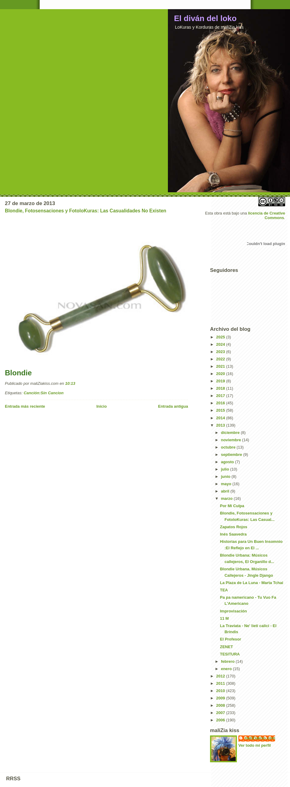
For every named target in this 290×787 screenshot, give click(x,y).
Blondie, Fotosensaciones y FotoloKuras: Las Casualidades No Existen (85, 210)
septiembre (232, 454)
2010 (221, 690)
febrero (228, 661)
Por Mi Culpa (232, 506)
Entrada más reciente (25, 406)
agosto (228, 462)
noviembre (231, 440)
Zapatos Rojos (233, 527)
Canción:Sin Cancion (43, 393)
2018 (221, 388)
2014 (221, 418)
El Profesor (230, 639)
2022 (221, 359)
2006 (221, 720)
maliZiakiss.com (260, 738)
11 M (224, 618)
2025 (221, 337)
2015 (221, 410)
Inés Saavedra (233, 534)
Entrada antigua (173, 406)
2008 (221, 705)
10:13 (70, 383)
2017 (221, 395)
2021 (221, 366)
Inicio (101, 406)
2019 (221, 381)
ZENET (226, 646)
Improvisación (233, 611)
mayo (227, 484)
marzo (227, 498)
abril (225, 491)
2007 (221, 712)
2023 (221, 351)
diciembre (231, 432)
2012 (221, 676)
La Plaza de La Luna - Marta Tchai (251, 582)
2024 (221, 344)
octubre (229, 447)
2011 (221, 683)
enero (227, 668)
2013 (221, 425)
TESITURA (230, 654)
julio (225, 469)
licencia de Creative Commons (266, 215)
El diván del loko (205, 18)
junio (226, 476)
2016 (221, 403)
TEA (224, 590)
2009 (221, 698)
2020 (221, 373)
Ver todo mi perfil (254, 745)
